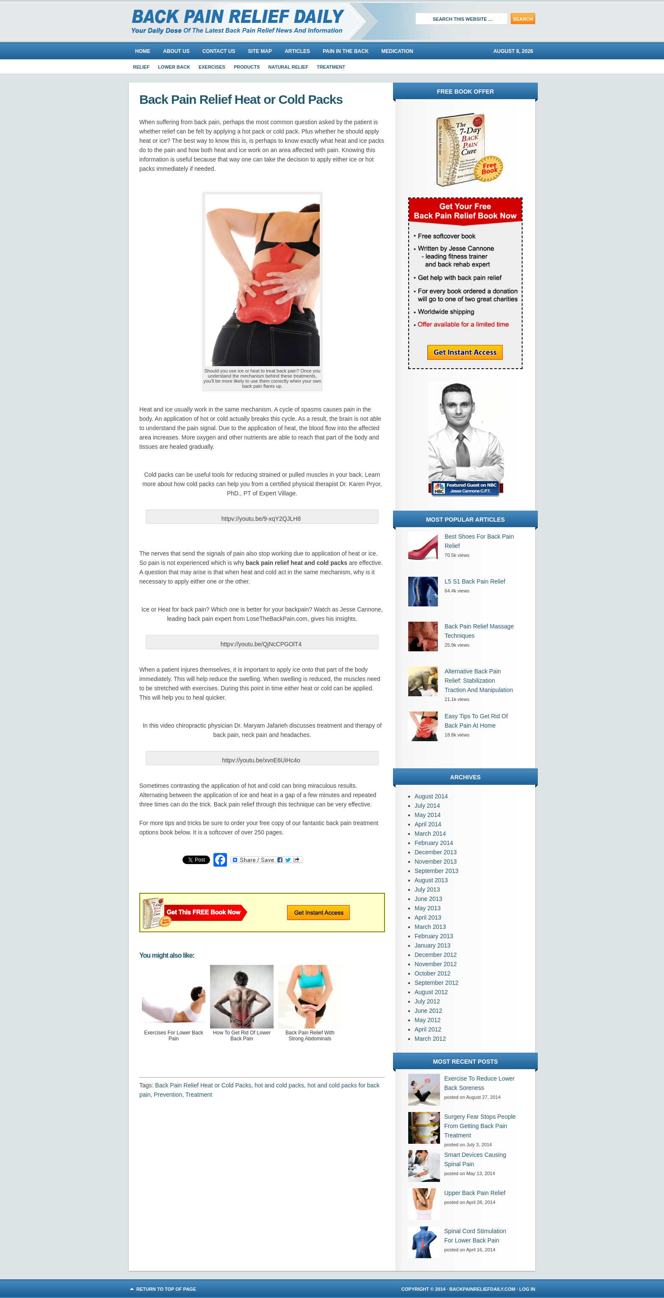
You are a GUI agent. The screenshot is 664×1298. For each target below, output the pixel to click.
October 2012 (433, 973)
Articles (297, 51)
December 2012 (436, 954)
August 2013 (431, 880)
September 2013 (437, 870)
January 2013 (433, 945)
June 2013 (428, 898)
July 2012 (427, 1001)
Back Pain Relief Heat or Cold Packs (203, 1085)
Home (142, 51)
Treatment (331, 66)
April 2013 (428, 917)
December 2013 (436, 852)
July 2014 (427, 805)
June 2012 (428, 1010)
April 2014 (428, 824)
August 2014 (431, 796)
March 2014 (430, 833)
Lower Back (174, 66)
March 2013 (430, 926)
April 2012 (428, 1029)
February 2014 (434, 842)
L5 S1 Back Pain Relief (475, 581)
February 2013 (434, 936)
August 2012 (431, 992)
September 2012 (437, 982)
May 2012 (427, 1020)
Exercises (212, 66)
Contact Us (218, 51)
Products (247, 66)
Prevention (168, 1094)
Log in (527, 1289)
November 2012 (436, 964)
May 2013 (427, 908)
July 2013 (427, 889)
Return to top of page (166, 1289)
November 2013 (436, 861)
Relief (141, 66)
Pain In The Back (345, 51)
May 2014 (427, 815)
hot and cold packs (279, 1085)
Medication (397, 51)
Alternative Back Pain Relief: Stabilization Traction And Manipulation (479, 680)
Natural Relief (288, 66)
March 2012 (430, 1038)
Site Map (260, 51)
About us (176, 51)
